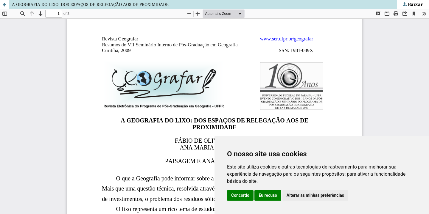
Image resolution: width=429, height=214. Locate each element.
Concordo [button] (240, 195)
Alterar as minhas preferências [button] (315, 195)
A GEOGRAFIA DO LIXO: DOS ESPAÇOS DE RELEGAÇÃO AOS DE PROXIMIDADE (90, 4)
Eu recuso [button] (268, 195)
